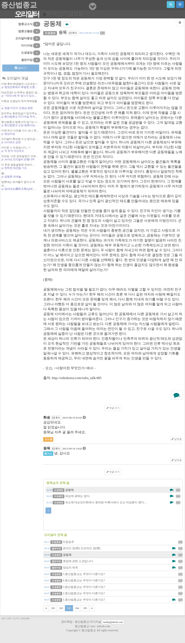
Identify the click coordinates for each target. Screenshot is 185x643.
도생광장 (30, 52)
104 (77, 608)
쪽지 (73, 33)
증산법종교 (19, 5)
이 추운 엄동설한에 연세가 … (20, 166)
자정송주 (113, 542)
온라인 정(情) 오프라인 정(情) (113, 548)
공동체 (113, 490)
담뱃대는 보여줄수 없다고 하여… (20, 186)
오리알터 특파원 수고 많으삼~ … (20, 141)
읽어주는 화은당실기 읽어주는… (20, 115)
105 (85, 608)
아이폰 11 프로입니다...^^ (20, 149)
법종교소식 (29, 24)
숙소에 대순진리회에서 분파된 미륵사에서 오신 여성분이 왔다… (113, 502)
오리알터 (27, 14)
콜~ (20, 175)
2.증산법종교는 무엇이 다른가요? (113, 593)
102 (61, 608)
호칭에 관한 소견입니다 (113, 561)
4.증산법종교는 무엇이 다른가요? (113, 580)
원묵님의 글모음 (65, 14)
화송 (48, 453)
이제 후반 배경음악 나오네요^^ (20, 86)
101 (53, 608)
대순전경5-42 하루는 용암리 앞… (20, 94)
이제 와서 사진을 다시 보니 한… (20, 132)
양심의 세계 (113, 567)
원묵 (48, 439)
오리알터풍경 (27, 38)
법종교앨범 (29, 31)
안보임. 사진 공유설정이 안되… (20, 158)
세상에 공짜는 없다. (113, 496)
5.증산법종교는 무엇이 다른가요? (113, 574)
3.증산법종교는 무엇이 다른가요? (113, 587)
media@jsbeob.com (113, 622)
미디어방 (30, 45)
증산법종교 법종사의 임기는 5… (20, 124)
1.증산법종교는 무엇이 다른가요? (113, 600)
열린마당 (30, 60)
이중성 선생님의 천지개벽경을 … (20, 105)
